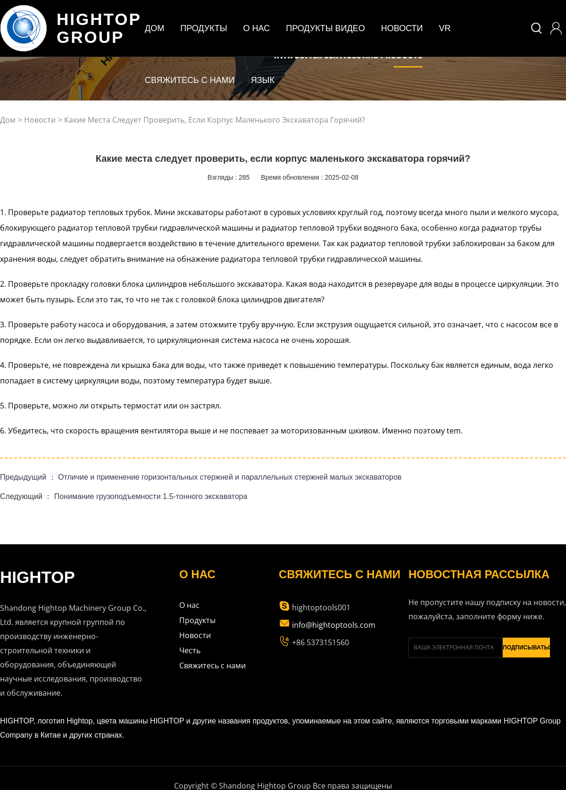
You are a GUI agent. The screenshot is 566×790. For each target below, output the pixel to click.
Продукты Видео (325, 28)
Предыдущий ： (29, 477)
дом (154, 28)
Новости (402, 28)
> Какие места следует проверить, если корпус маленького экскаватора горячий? (211, 120)
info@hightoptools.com (327, 625)
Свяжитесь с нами (190, 80)
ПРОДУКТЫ (203, 28)
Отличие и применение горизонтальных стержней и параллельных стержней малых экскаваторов (229, 477)
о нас (256, 28)
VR (445, 28)
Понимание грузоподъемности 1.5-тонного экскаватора (151, 496)
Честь (189, 650)
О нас (189, 605)
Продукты (197, 620)
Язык (263, 80)
